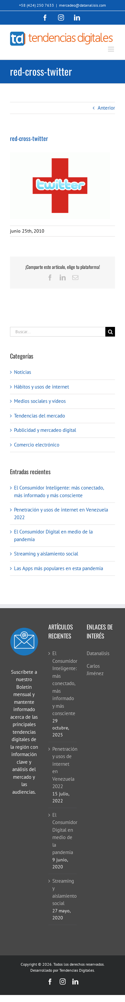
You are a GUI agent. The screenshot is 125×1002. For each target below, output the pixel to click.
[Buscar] (110, 332)
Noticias (22, 372)
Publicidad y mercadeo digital (45, 430)
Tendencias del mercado (39, 416)
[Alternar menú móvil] (111, 49)
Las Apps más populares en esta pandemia (58, 568)
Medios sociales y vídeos (40, 401)
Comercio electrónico (36, 445)
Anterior (106, 108)
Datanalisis (98, 653)
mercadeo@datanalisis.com (82, 5)
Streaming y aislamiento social (46, 553)
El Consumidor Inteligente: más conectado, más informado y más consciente (62, 683)
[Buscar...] (57, 332)
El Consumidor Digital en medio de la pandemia (62, 834)
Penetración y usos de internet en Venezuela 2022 (62, 768)
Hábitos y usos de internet (41, 387)
